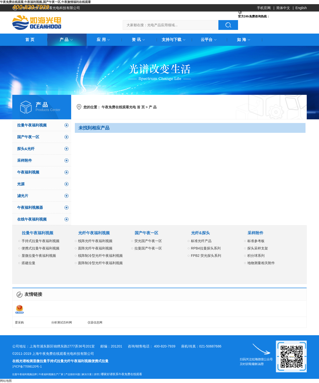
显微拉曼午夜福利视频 (39, 256)
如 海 (244, 39)
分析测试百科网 (61, 322)
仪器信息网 (95, 322)
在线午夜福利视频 (32, 219)
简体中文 (283, 8)
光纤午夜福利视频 (94, 233)
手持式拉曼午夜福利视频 (40, 241)
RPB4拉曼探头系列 (206, 248)
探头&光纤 (26, 149)
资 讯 (139, 39)
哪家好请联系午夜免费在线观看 (121, 374)
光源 (21, 184)
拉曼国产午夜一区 (148, 248)
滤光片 (22, 196)
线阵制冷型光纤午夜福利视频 (100, 256)
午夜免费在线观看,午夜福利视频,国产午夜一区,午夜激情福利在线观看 (45, 2)
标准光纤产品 (201, 241)
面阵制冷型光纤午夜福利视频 (100, 263)
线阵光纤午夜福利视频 (95, 241)
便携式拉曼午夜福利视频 (40, 248)
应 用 (104, 39)
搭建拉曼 (28, 263)
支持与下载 (174, 39)
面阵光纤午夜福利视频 (95, 248)
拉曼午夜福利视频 (32, 125)
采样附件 (24, 160)
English (301, 8)
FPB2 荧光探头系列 (206, 256)
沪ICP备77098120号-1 (27, 366)
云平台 (209, 39)
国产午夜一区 (28, 137)
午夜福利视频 (28, 172)
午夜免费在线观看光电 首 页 (123, 107)
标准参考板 (256, 241)
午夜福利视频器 (30, 207)
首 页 (29, 39)
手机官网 (264, 8)
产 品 (67, 39)
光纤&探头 (200, 233)
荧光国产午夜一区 (148, 241)
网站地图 (6, 381)
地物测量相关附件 (261, 263)
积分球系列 (256, 256)
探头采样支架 (257, 248)
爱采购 (19, 322)
